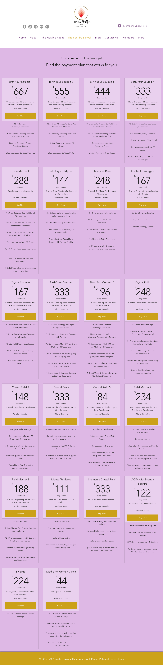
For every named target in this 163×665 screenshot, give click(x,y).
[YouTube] (41, 27)
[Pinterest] (47, 27)
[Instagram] (30, 27)
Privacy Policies (99, 658)
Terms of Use (117, 658)
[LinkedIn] (36, 27)
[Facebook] (24, 27)
